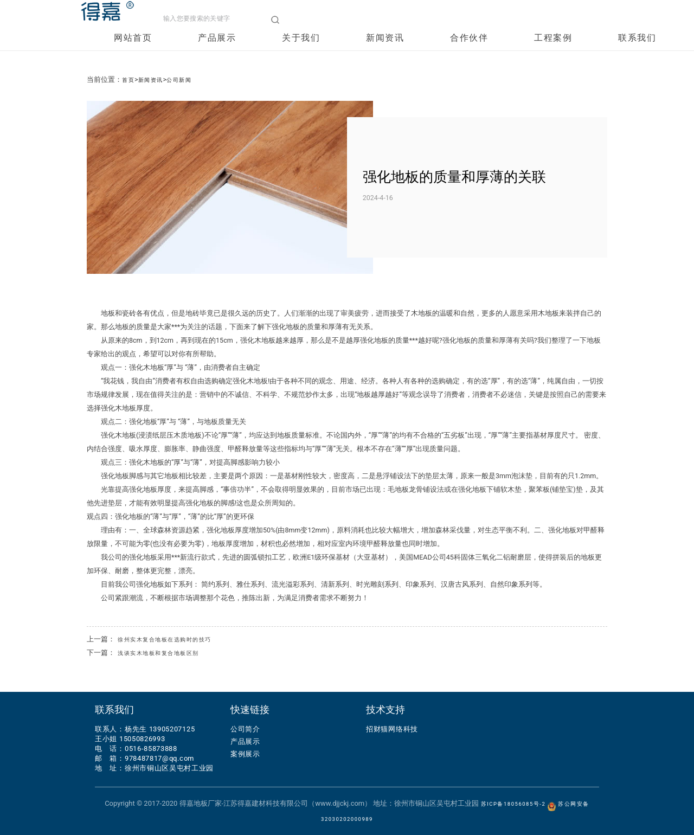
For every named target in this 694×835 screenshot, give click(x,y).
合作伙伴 (471, 52)
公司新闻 (192, 79)
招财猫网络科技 (392, 729)
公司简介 (245, 729)
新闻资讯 (387, 52)
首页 (130, 79)
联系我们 (639, 52)
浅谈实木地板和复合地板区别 (169, 652)
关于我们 (303, 52)
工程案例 (555, 52)
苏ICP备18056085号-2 (512, 803)
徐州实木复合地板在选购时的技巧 (177, 639)
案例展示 (245, 754)
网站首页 (134, 52)
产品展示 (218, 52)
